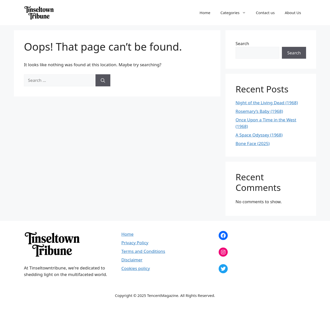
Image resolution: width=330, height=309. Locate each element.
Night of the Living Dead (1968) (267, 103)
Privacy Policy (134, 243)
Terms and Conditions (143, 251)
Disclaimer (132, 260)
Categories (235, 12)
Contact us (265, 12)
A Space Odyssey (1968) (259, 135)
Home (205, 12)
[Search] (102, 80)
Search (242, 43)
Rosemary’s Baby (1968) (259, 111)
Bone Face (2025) (253, 143)
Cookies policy (135, 268)
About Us (293, 12)
